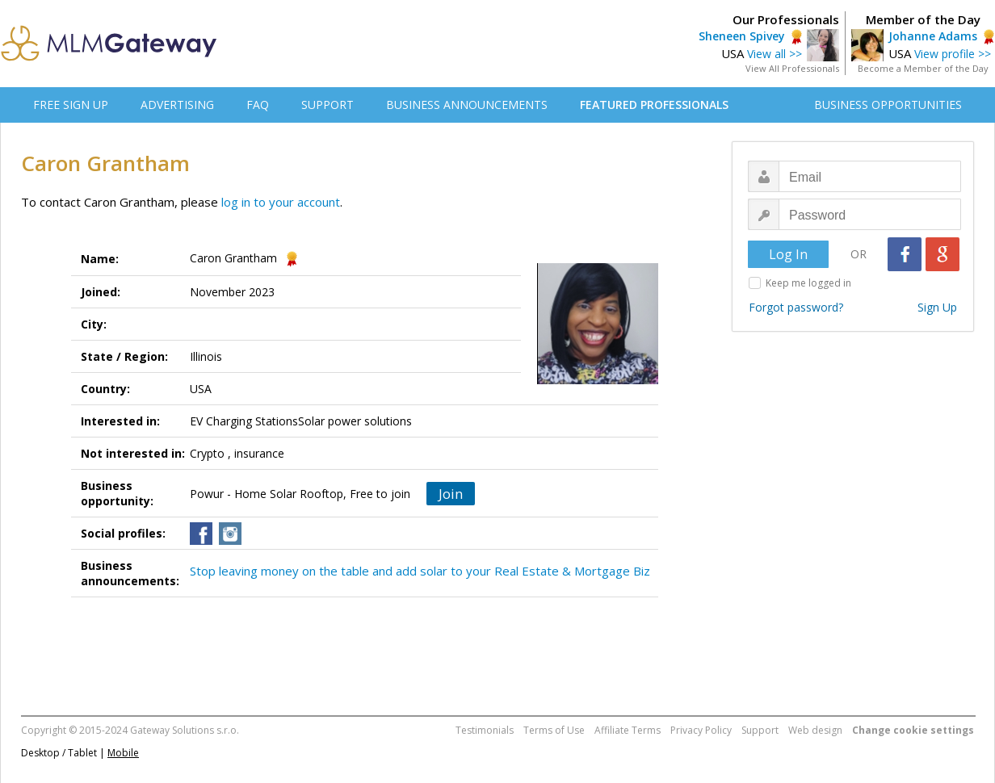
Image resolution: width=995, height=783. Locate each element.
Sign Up (937, 307)
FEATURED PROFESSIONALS (654, 104)
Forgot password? (796, 307)
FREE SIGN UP (70, 104)
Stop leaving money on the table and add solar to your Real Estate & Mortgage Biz (420, 571)
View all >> (774, 53)
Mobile (123, 753)
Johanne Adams (932, 36)
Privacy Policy (701, 730)
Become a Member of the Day (923, 68)
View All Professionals (792, 68)
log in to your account (280, 202)
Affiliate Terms (627, 730)
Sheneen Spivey (742, 36)
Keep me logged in (808, 283)
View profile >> (952, 53)
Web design (815, 730)
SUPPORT (327, 104)
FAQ (257, 104)
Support (760, 730)
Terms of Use (554, 730)
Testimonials (485, 730)
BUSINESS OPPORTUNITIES (888, 104)
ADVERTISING (177, 104)
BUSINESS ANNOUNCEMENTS (467, 104)
